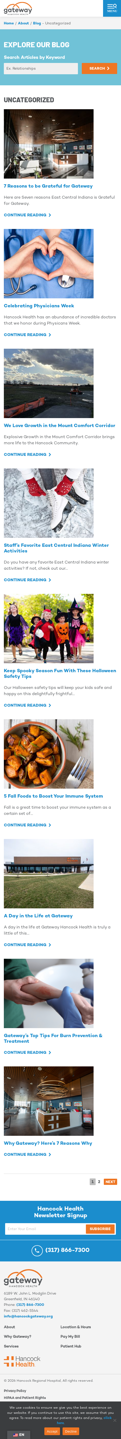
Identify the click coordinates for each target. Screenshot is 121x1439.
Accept (52, 1431)
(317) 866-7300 (30, 1305)
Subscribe (100, 1229)
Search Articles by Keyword (34, 57)
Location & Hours (75, 1327)
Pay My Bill (70, 1337)
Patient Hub (70, 1347)
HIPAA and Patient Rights (25, 1398)
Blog (37, 23)
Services (11, 1347)
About (23, 23)
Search (97, 69)
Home (9, 23)
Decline (71, 1431)
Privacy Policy (15, 1391)
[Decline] (114, 1420)
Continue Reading (25, 215)
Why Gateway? (17, 1337)
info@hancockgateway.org (28, 1316)
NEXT (110, 1182)
